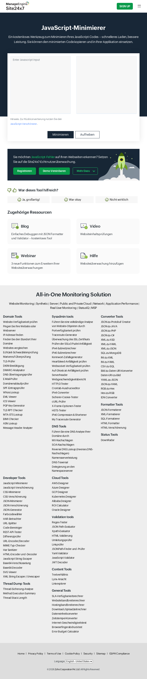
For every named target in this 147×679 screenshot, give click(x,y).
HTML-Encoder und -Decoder (20, 554)
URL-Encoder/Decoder (16, 541)
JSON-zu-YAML (109, 384)
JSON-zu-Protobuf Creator (116, 321)
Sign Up (124, 6)
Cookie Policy (72, 653)
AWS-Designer (60, 483)
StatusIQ (83, 307)
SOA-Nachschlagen (63, 444)
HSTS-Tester (59, 410)
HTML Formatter (110, 423)
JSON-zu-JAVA (109, 326)
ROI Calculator (60, 505)
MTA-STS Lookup (13, 414)
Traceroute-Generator (64, 334)
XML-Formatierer (110, 414)
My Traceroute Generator (66, 419)
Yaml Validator (60, 553)
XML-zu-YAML (108, 344)
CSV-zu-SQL (107, 366)
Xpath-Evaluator (61, 531)
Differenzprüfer (12, 536)
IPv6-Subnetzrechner (64, 352)
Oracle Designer (61, 509)
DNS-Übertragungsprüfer (17, 374)
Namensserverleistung (64, 457)
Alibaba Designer (61, 501)
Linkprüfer (58, 544)
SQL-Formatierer (110, 418)
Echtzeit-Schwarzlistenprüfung (20, 352)
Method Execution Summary (19, 593)
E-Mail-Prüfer (10, 379)
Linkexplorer (59, 583)
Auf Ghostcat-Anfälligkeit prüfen (70, 370)
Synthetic (42, 303)
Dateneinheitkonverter (65, 613)
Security (87, 653)
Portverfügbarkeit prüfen (66, 330)
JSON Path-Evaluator (63, 526)
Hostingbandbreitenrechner (68, 604)
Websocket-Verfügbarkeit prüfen (71, 365)
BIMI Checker (11, 419)
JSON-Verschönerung (15, 505)
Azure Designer (60, 487)
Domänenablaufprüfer (16, 383)
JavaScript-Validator (63, 557)
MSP (94, 307)
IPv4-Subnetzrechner (64, 348)
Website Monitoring (21, 303)
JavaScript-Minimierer (15, 483)
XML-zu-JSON (108, 348)
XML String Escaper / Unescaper (21, 576)
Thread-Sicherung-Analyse (18, 588)
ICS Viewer (9, 401)
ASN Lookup (10, 423)
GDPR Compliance (119, 653)
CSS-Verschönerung (14, 496)
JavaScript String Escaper (17, 558)
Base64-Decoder (12, 567)
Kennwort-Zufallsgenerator (67, 357)
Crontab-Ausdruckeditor (66, 388)
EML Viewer (9, 396)
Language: (59, 661)
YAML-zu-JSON (109, 379)
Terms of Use (54, 653)
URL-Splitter (10, 523)
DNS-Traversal (60, 462)
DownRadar (107, 440)
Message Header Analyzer (18, 427)
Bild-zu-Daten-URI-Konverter (117, 370)
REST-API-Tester (12, 532)
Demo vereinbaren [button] (54, 170)
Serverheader (60, 374)
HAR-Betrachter (12, 518)
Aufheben (87, 134)
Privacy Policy (35, 653)
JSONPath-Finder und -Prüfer (68, 548)
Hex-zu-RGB (107, 392)
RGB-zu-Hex (107, 388)
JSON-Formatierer (111, 409)
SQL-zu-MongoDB (111, 352)
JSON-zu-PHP (108, 330)
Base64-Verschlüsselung (17, 563)
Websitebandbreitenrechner (68, 600)
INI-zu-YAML (107, 361)
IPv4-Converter (60, 392)
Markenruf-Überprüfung (17, 356)
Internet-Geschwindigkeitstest (69, 622)
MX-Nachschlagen (62, 440)
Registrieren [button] (24, 170)
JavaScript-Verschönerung (18, 487)
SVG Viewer (9, 572)
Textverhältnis (60, 574)
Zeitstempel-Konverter (64, 618)
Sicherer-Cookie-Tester (65, 397)
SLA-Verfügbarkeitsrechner (67, 596)
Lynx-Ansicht (59, 579)
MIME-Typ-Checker (14, 545)
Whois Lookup (11, 392)
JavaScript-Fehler (43, 157)
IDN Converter (109, 397)
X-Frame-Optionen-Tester (66, 406)
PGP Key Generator (14, 405)
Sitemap (100, 653)
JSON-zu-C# (107, 335)
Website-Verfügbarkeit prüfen (20, 321)
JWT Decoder (60, 562)
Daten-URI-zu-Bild (111, 375)
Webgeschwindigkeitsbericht (69, 379)
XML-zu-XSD (108, 339)
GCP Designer (60, 492)
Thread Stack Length (15, 597)
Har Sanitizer (10, 549)
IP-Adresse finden (13, 334)
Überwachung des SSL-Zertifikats (71, 339)
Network (98, 303)
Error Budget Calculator (65, 631)
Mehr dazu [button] (83, 170)
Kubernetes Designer (64, 496)
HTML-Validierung (62, 535)
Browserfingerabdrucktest (67, 627)
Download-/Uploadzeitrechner (69, 609)
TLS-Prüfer (9, 361)
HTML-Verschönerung (113, 427)
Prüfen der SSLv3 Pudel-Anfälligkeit (72, 343)
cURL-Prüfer (59, 401)
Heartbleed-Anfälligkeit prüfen (69, 361)
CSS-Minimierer (12, 492)
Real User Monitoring (63, 307)
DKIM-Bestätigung (13, 365)
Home (21, 653)
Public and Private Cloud (75, 303)
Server (54, 303)
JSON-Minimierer (12, 501)
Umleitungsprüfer (62, 540)
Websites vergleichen (15, 347)
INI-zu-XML (107, 357)
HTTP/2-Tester (60, 383)
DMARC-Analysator (14, 370)
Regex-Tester (59, 522)
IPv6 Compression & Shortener (69, 414)
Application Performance (122, 303)
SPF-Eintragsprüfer (14, 388)
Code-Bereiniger (12, 527)
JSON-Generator (12, 509)
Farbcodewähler (12, 514)
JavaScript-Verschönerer (23, 123)
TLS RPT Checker (13, 410)
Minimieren (60, 134)
